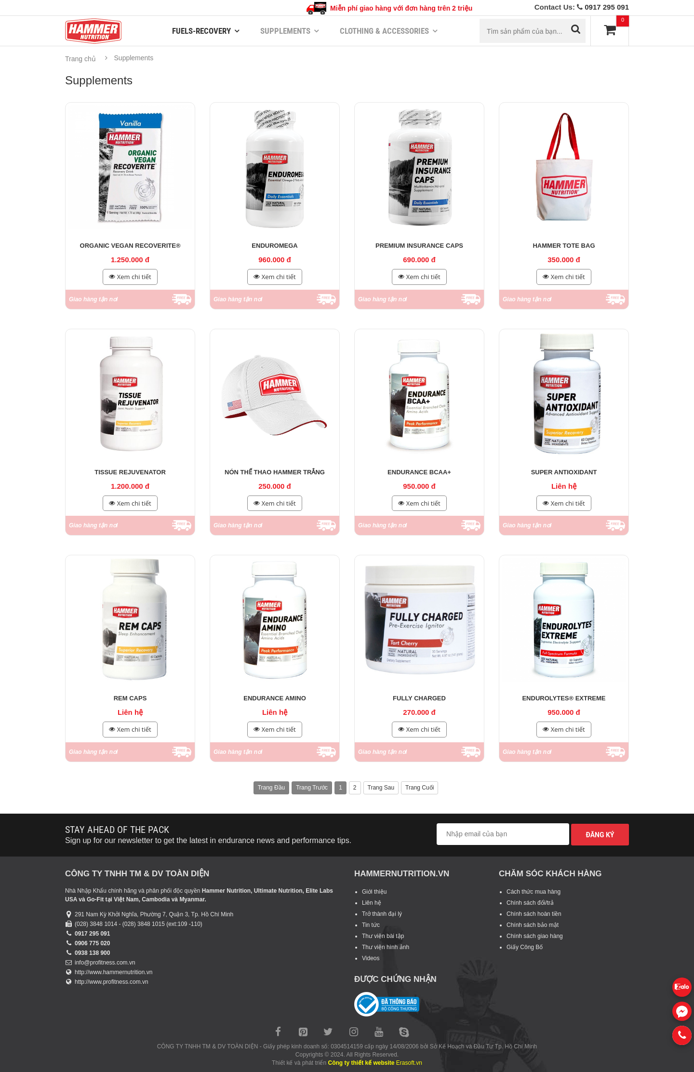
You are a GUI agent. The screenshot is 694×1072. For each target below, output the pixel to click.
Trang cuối (419, 787)
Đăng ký (600, 835)
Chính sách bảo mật (533, 925)
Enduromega (274, 245)
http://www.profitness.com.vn (111, 981)
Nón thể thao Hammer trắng (275, 472)
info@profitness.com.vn (105, 962)
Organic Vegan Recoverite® (130, 245)
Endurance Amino (274, 698)
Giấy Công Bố (525, 947)
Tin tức (371, 925)
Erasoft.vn (409, 1062)
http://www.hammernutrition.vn (113, 972)
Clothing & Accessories (384, 31)
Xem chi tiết (130, 276)
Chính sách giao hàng (535, 936)
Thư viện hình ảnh (385, 947)
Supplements (285, 31)
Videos (370, 958)
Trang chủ (80, 59)
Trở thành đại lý (382, 914)
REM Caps (130, 698)
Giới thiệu (374, 891)
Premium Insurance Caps (419, 245)
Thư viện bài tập (383, 936)
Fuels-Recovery (201, 31)
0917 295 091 (607, 7)
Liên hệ (371, 902)
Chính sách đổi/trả (530, 902)
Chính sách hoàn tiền (534, 914)
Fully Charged (419, 698)
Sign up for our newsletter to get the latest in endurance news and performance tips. (208, 840)
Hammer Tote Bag (564, 245)
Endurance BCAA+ (419, 472)
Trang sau (381, 787)
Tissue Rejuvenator (130, 472)
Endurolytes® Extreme (563, 698)
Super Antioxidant (564, 472)
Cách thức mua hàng (534, 891)
